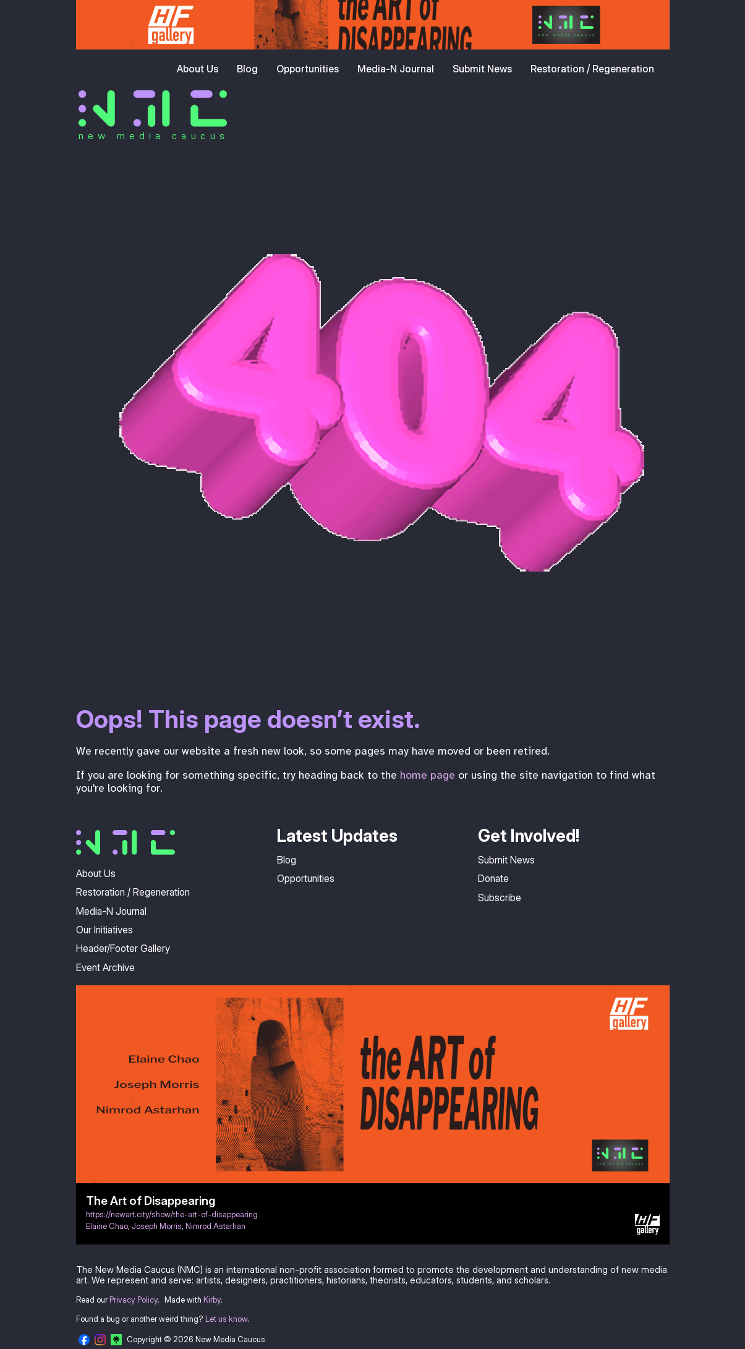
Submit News (482, 68)
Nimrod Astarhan (215, 1226)
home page (427, 775)
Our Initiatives (104, 929)
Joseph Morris (157, 1226)
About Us (197, 68)
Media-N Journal (395, 68)
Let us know (226, 1319)
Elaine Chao (107, 1226)
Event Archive (105, 967)
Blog (247, 68)
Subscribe (499, 897)
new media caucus (153, 135)
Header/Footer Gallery (123, 948)
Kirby (212, 1299)
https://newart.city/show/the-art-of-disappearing (172, 1214)
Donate (493, 878)
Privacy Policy (133, 1299)
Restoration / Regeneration (592, 68)
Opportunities (307, 68)
